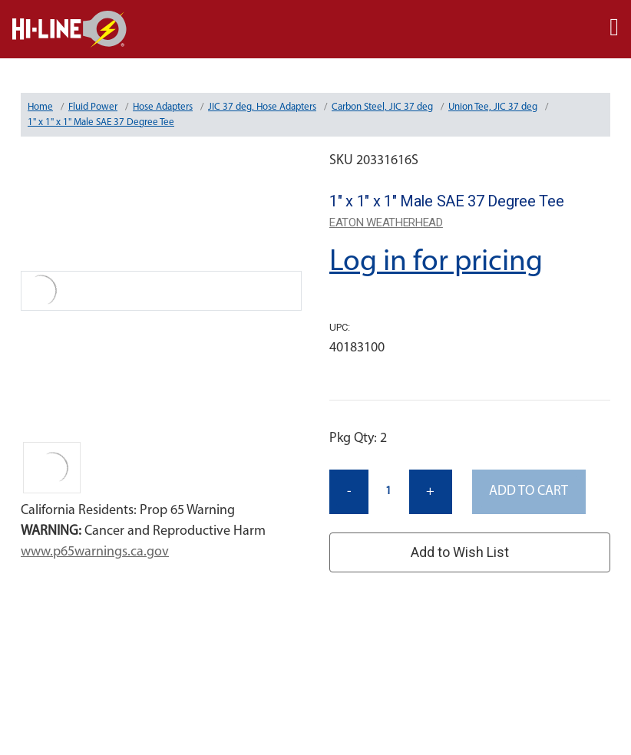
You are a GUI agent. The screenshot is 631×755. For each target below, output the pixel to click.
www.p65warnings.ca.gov (95, 552)
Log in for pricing (436, 262)
